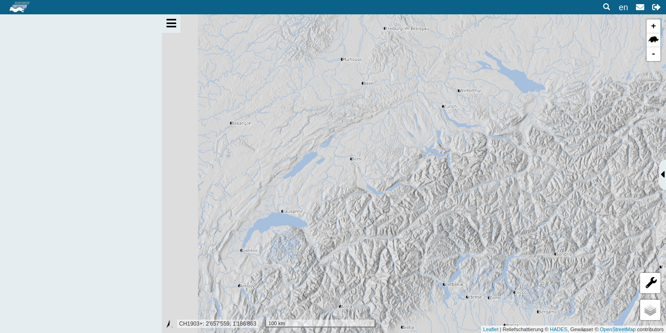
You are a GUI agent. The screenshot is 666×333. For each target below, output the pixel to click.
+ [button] (653, 26)
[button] (656, 7)
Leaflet (491, 329)
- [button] (653, 54)
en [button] (623, 7)
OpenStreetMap (618, 329)
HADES (558, 329)
